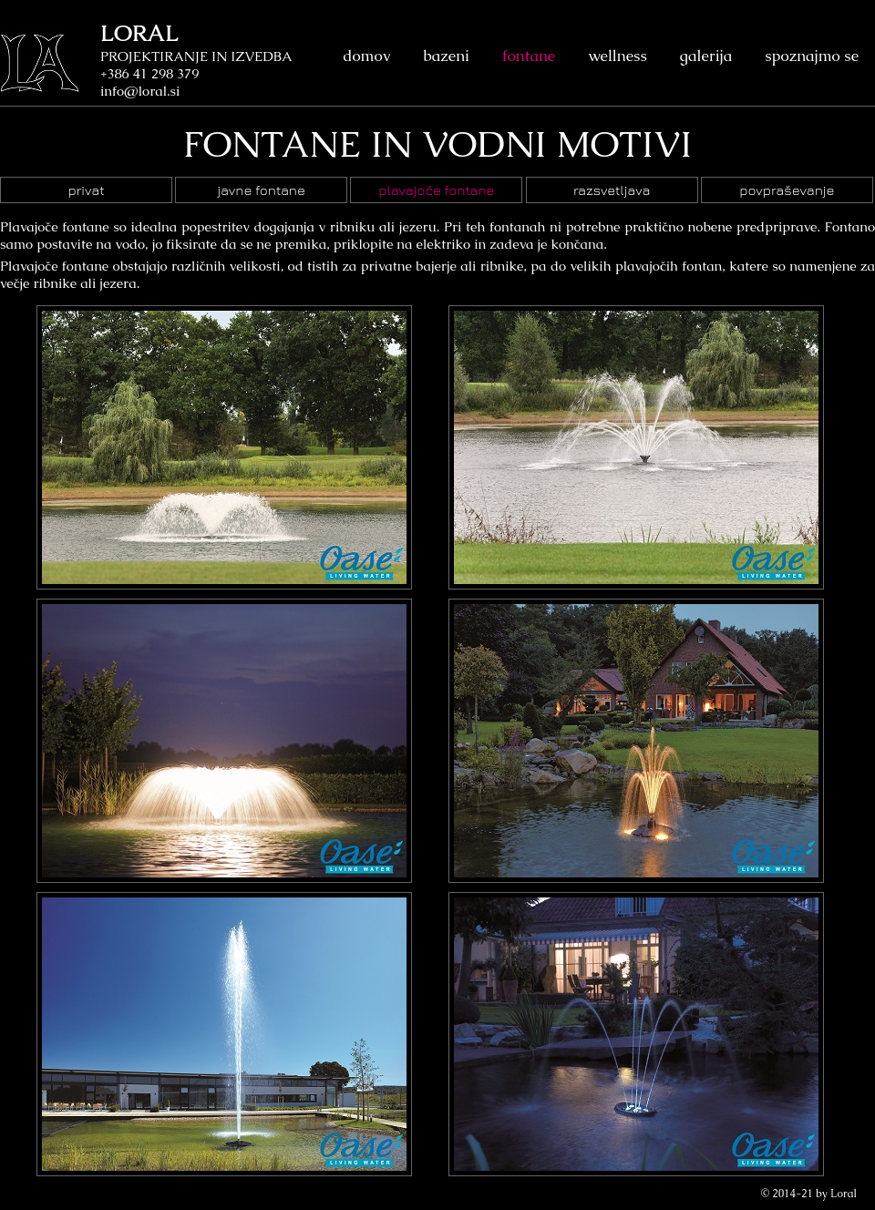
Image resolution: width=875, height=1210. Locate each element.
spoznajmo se (812, 56)
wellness (617, 56)
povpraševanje (786, 190)
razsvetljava (612, 190)
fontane (528, 56)
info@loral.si (140, 90)
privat (85, 190)
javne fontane (261, 190)
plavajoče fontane (436, 190)
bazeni (446, 56)
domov (366, 56)
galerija (706, 56)
